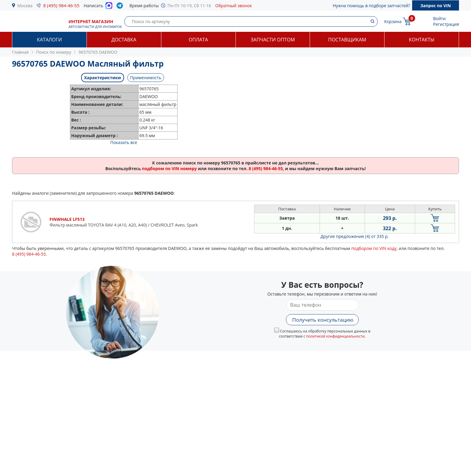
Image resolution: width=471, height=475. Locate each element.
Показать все (123, 142)
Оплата (198, 39)
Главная (20, 52)
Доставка (123, 39)
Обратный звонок (233, 5)
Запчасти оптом (273, 39)
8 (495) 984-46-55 (61, 5)
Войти (439, 18)
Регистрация (446, 24)
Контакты (421, 39)
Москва (25, 5)
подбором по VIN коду (374, 248)
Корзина (393, 21)
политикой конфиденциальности (335, 336)
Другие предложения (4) (355, 236)
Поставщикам (347, 39)
